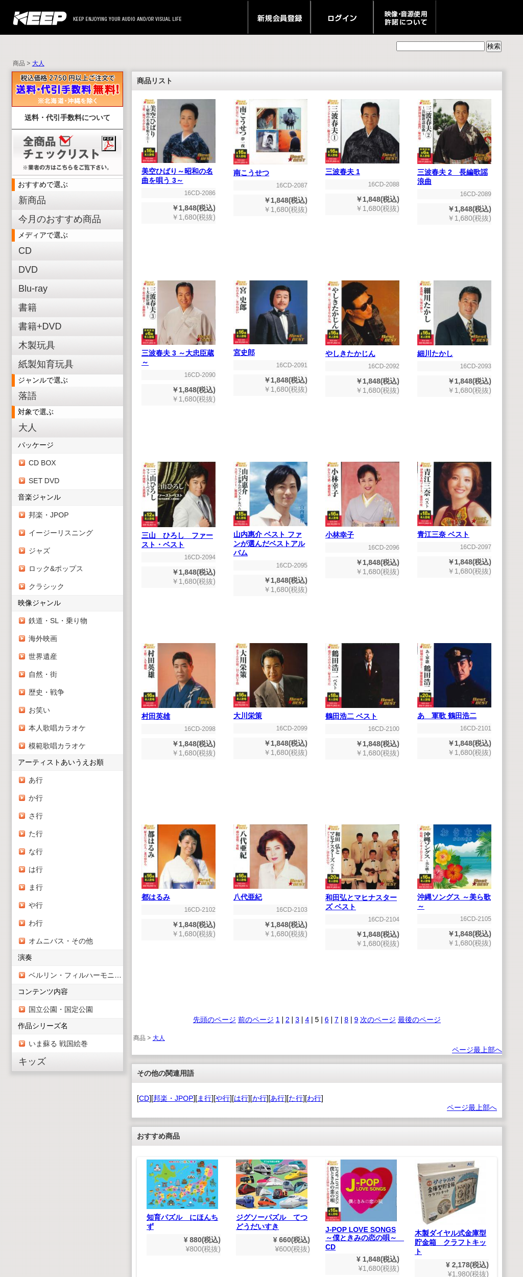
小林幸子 (362, 531)
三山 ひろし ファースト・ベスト (178, 537)
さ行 (36, 816)
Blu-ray (32, 288)
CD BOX (42, 463)
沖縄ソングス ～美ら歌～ (454, 898)
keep (42, 17)
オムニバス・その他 (61, 941)
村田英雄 (178, 712)
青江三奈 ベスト (454, 531)
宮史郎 (270, 349)
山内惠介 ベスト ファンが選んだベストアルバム (270, 540)
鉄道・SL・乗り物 (58, 621)
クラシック (46, 586)
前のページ (256, 1019)
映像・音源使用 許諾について (404, 17)
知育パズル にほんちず (182, 1195)
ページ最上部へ (477, 1050)
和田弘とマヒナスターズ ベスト (362, 899)
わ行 (36, 923)
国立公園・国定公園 (61, 1009)
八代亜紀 (270, 893)
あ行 (36, 780)
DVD (28, 270)
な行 (36, 851)
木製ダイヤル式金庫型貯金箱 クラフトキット (450, 1208)
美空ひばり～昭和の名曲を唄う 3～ (178, 172)
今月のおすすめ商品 (59, 219)
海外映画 (43, 638)
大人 (38, 63)
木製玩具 (36, 345)
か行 (36, 798)
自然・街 (43, 674)
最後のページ (419, 1019)
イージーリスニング (61, 533)
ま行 (36, 887)
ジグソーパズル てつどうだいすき (271, 1195)
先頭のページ (214, 1019)
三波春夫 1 (362, 168)
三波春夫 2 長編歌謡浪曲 (454, 173)
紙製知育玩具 (46, 364)
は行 (36, 869)
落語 (27, 396)
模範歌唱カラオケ (57, 746)
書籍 (27, 307)
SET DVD (44, 481)
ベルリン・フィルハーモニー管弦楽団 (76, 975)
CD (25, 251)
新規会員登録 (279, 17)
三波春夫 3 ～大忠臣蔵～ (178, 354)
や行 (36, 905)
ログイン (342, 17)
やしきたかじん (362, 350)
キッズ (32, 1061)
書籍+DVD (40, 326)
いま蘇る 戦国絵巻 (58, 1043)
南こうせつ (270, 169)
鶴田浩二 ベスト (362, 712)
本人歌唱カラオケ (57, 728)
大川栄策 (270, 712)
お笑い (39, 710)
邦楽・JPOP (49, 515)
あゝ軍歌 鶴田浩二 (454, 712)
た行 (36, 834)
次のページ (378, 1019)
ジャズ (39, 551)
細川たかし (454, 350)
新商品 (32, 200)
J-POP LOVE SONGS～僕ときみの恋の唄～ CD (364, 1205)
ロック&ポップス (56, 568)
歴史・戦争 (46, 692)
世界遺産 (43, 656)
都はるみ (178, 893)
